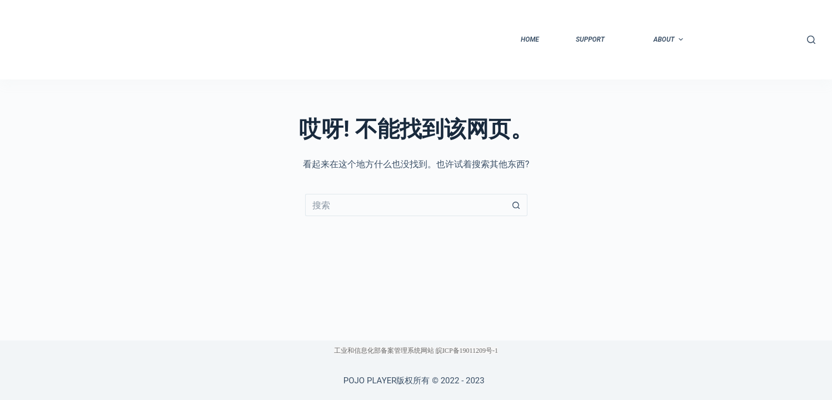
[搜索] (811, 40)
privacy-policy (742, 39)
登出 (782, 39)
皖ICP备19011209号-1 (467, 350)
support (590, 39)
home (530, 39)
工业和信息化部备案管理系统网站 (384, 350)
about (670, 39)
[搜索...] (405, 205)
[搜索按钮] (516, 205)
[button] (681, 39)
